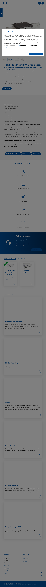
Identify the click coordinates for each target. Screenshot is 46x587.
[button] (36, 54)
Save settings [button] (7, 53)
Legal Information (7, 47)
